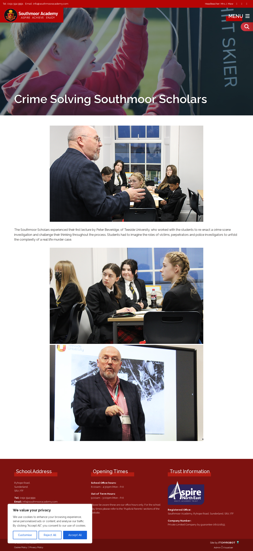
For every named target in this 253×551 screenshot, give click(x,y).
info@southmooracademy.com (50, 3)
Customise (25, 535)
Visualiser (228, 547)
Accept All (75, 535)
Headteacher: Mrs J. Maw (219, 4)
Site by (214, 542)
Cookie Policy (20, 547)
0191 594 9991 (15, 3)
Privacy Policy (36, 547)
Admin (217, 547)
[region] (50, 523)
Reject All (50, 535)
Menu (239, 16)
